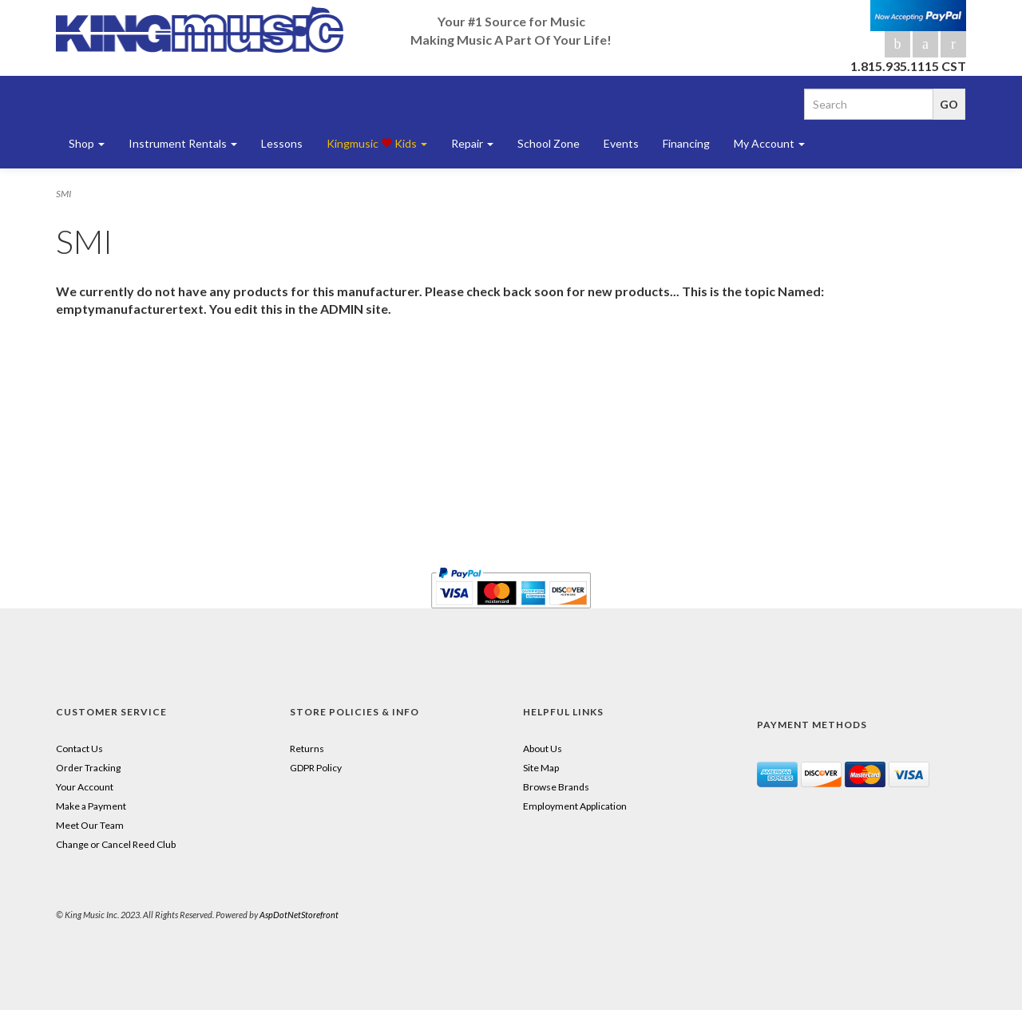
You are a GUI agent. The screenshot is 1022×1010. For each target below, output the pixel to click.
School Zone (548, 143)
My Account (769, 143)
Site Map (541, 768)
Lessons (282, 143)
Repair (472, 143)
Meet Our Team (90, 825)
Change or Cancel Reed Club (116, 844)
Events (621, 143)
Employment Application (575, 806)
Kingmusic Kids (377, 143)
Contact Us (79, 749)
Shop (87, 143)
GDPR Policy (316, 768)
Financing (686, 143)
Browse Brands (556, 787)
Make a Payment (91, 806)
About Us (542, 749)
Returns (307, 749)
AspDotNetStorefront (299, 914)
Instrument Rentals (183, 143)
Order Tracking (88, 768)
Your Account (84, 787)
